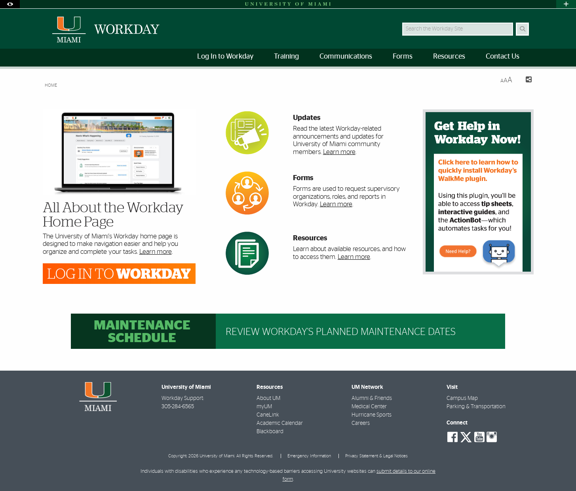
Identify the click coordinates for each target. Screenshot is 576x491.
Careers (361, 423)
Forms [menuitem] (403, 56)
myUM (264, 406)
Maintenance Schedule (142, 332)
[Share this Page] (525, 80)
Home (51, 85)
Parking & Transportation (476, 406)
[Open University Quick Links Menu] (566, 4)
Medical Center (369, 406)
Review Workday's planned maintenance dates (341, 332)
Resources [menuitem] (449, 56)
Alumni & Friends (372, 398)
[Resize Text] (506, 80)
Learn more (155, 251)
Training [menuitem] (286, 56)
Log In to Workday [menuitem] (225, 56)
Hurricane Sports (372, 415)
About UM (268, 398)
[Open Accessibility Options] (10, 4)
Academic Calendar (280, 423)
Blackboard (270, 431)
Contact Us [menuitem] (502, 56)
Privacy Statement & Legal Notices (376, 456)
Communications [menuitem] (345, 56)
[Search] (522, 29)
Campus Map (462, 398)
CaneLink (268, 415)
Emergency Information (309, 456)
